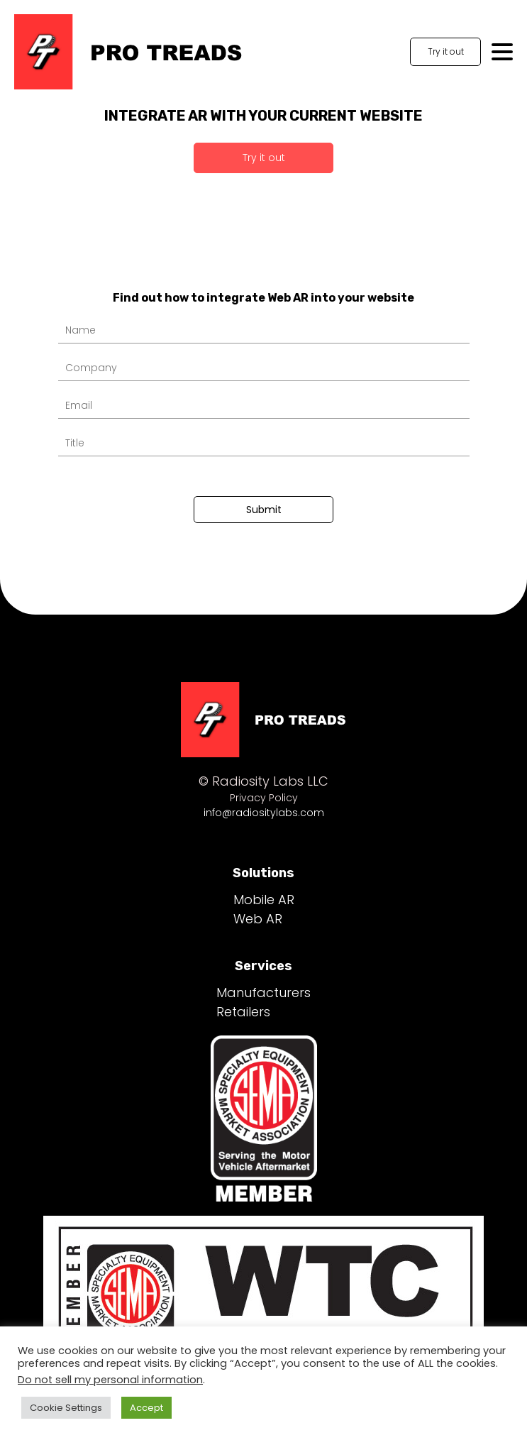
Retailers (243, 1012)
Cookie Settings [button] (66, 1407)
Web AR (257, 919)
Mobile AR (263, 899)
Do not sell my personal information (110, 1380)
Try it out (446, 51)
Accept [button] (146, 1407)
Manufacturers (263, 992)
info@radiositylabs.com (264, 813)
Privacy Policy (264, 798)
